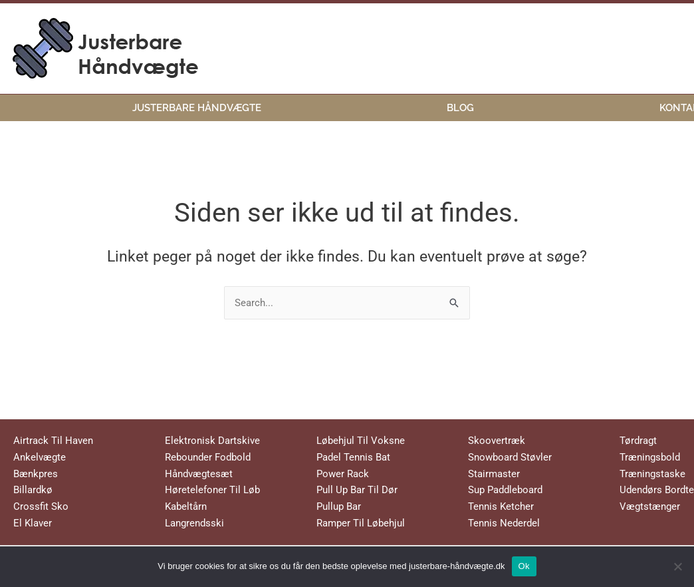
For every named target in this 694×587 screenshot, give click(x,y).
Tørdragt (638, 441)
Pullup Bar (338, 506)
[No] (677, 566)
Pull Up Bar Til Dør (357, 490)
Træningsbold (650, 457)
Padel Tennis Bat (353, 457)
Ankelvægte (39, 457)
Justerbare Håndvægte (196, 107)
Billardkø (33, 490)
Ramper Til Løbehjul (360, 523)
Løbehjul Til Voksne (360, 441)
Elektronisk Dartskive (212, 441)
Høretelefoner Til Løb (212, 490)
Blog (460, 107)
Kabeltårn (186, 506)
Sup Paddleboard (505, 490)
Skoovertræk (496, 441)
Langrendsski (194, 523)
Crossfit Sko (40, 506)
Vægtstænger (650, 506)
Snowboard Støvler (510, 457)
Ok (524, 566)
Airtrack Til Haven (53, 441)
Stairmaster (494, 474)
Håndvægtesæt (199, 474)
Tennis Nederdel (504, 523)
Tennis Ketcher (501, 506)
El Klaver (32, 523)
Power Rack (342, 474)
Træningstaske (652, 474)
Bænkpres (35, 474)
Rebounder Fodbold (208, 457)
